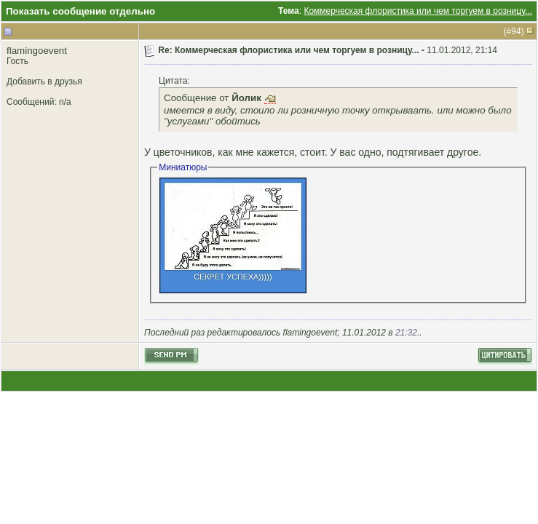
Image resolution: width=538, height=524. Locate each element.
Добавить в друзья (44, 81)
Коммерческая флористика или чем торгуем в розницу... (418, 11)
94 (516, 31)
